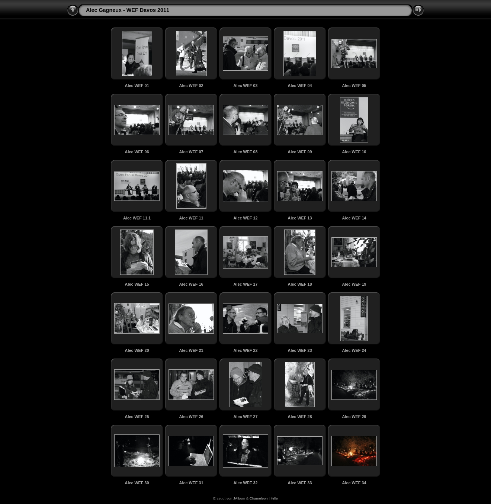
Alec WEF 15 (137, 284)
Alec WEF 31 (191, 483)
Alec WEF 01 (137, 85)
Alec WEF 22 (246, 350)
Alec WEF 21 (191, 350)
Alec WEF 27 (246, 416)
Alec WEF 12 (246, 218)
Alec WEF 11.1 (137, 218)
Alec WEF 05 (354, 85)
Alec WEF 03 (246, 85)
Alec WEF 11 (191, 218)
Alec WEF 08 (246, 152)
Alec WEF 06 (137, 152)
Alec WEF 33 (300, 483)
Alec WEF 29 (354, 416)
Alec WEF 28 (300, 416)
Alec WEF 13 (300, 218)
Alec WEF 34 (354, 483)
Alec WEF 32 (246, 483)
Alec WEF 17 (246, 284)
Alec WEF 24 (354, 350)
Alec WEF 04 (300, 85)
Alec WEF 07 (191, 152)
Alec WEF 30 (137, 483)
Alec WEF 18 (300, 284)
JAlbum (239, 498)
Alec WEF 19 (354, 284)
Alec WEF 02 (191, 85)
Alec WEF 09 (300, 152)
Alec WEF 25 (137, 416)
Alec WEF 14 (354, 218)
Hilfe (274, 498)
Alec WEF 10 (354, 152)
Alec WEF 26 (191, 416)
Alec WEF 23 (300, 350)
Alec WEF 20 (137, 350)
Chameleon (259, 498)
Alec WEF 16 (191, 284)
